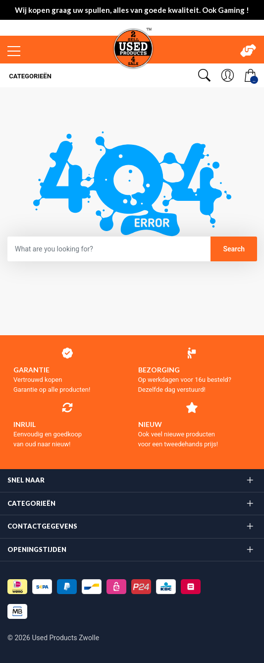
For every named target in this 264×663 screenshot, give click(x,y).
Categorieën (29, 76)
